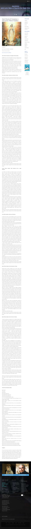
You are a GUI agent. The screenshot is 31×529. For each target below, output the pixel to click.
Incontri (16, 522)
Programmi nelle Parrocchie (27, 29)
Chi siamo (9, 522)
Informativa (26, 55)
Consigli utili (26, 40)
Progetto (13, 522)
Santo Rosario (26, 26)
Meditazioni (26, 34)
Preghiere (26, 20)
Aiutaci (23, 522)
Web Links (26, 54)
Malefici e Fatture (27, 42)
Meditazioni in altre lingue (26, 61)
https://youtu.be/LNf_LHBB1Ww (6, 52)
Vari (25, 49)
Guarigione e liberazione (26, 23)
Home (6, 522)
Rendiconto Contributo (26, 58)
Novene (26, 24)
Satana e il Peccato (26, 37)
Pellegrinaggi (26, 62)
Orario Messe (19, 522)
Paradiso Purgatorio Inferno (26, 45)
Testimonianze (27, 47)
